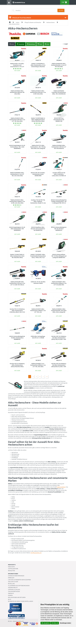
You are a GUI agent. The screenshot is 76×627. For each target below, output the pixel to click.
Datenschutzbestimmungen (16, 575)
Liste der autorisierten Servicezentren (19, 579)
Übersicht (11, 593)
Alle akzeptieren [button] (45, 623)
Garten (17, 22)
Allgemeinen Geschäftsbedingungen (18, 585)
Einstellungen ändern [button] (65, 623)
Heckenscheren (50, 22)
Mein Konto (11, 566)
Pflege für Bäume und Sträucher (33, 22)
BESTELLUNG (11, 583)
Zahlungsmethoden (14, 591)
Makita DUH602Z (61, 487)
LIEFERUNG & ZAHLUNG (14, 589)
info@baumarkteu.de (36, 552)
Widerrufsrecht (13, 587)
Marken (10, 595)
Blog (9, 599)
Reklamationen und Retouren (16, 597)
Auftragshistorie (13, 568)
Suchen (61, 10)
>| (46, 376)
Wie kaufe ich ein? (13, 581)
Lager (66, 44)
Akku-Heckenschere (14, 24)
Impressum (11, 577)
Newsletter (11, 570)
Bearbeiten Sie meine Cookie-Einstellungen (20, 601)
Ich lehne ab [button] (55, 623)
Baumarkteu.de (20, 621)
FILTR (11, 44)
